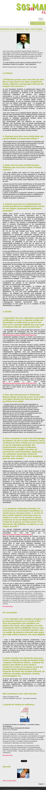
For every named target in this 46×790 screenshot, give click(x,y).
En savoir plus (8, 755)
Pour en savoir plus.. (10, 780)
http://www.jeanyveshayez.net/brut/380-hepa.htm (19, 335)
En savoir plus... (8, 606)
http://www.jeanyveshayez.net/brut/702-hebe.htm (19, 383)
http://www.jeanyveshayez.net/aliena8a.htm (17, 534)
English (41, 784)
